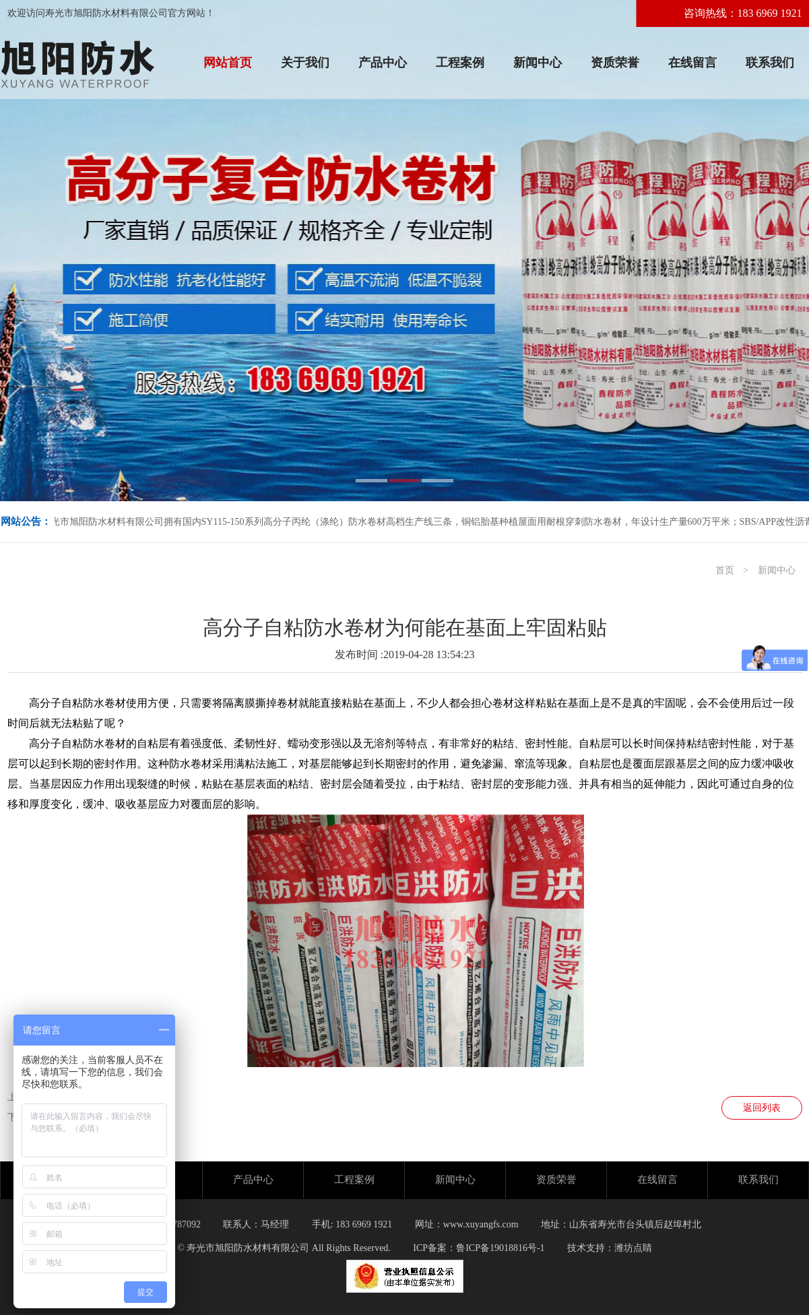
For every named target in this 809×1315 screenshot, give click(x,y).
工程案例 (460, 62)
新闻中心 (537, 62)
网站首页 (227, 62)
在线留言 (692, 62)
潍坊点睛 (633, 1248)
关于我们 (305, 62)
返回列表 (762, 1108)
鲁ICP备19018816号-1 (500, 1248)
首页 (724, 570)
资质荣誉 (615, 62)
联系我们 (770, 62)
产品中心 (382, 62)
